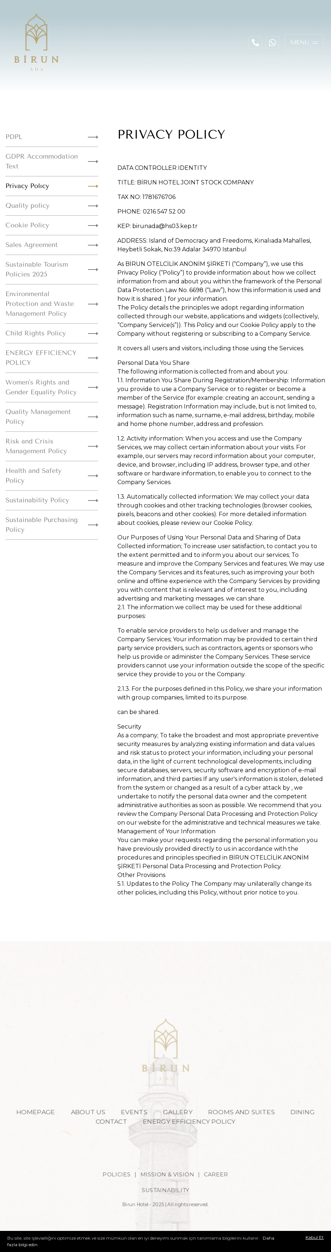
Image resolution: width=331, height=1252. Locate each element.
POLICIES (114, 1187)
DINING (309, 1122)
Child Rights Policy (51, 333)
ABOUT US (84, 1122)
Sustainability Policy (51, 500)
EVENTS (132, 1122)
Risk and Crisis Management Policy (51, 446)
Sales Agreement (51, 245)
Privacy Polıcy (51, 186)
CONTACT (108, 1132)
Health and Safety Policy (51, 476)
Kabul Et (315, 1237)
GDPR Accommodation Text (51, 161)
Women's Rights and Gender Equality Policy (51, 387)
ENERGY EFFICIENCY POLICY (51, 358)
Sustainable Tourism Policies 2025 (51, 269)
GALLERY (178, 1122)
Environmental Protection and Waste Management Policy (51, 304)
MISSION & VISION (167, 1187)
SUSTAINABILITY (165, 1204)
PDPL (51, 137)
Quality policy (51, 206)
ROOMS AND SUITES (245, 1122)
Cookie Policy (51, 225)
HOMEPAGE (29, 1122)
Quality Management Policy (51, 417)
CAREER (218, 1187)
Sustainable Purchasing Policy (51, 525)
